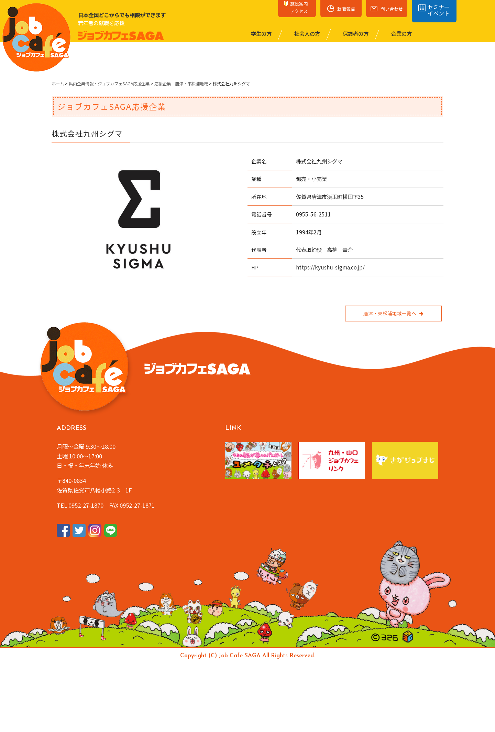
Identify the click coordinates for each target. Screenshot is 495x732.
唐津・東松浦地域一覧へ (393, 313)
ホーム (58, 84)
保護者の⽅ (355, 33)
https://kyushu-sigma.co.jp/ (330, 267)
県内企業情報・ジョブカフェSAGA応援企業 (109, 84)
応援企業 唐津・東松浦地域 (181, 84)
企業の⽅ (401, 33)
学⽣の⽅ (261, 33)
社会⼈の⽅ (306, 33)
